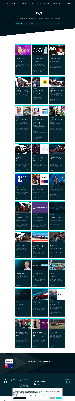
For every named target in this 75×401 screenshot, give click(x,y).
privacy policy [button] (40, 391)
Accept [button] (59, 398)
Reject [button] (53, 398)
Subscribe (54, 387)
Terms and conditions (23, 382)
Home (10, 7)
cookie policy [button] (38, 392)
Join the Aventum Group (38, 368)
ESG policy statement (24, 386)
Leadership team (13, 382)
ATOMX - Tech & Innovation (36, 3)
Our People (46, 3)
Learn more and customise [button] (19, 398)
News (54, 3)
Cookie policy (22, 383)
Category (18, 23)
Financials (12, 385)
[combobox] (25, 23)
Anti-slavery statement (24, 385)
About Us (24, 3)
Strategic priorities (13, 384)
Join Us (60, 3)
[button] (61, 390)
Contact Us (67, 3)
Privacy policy (22, 384)
